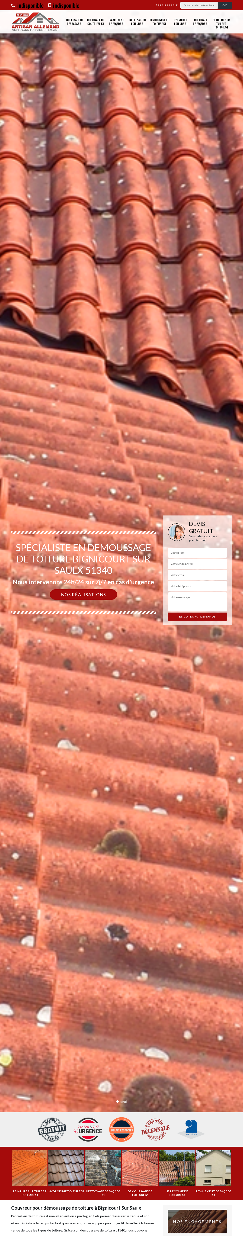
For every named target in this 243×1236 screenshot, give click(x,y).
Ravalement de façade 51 (117, 22)
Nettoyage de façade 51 (201, 22)
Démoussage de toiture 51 (159, 22)
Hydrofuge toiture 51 (180, 22)
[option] (121, 618)
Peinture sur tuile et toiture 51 (221, 23)
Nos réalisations (83, 594)
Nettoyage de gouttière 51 (95, 22)
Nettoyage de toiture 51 (137, 22)
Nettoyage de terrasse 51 (74, 22)
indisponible (27, 5)
